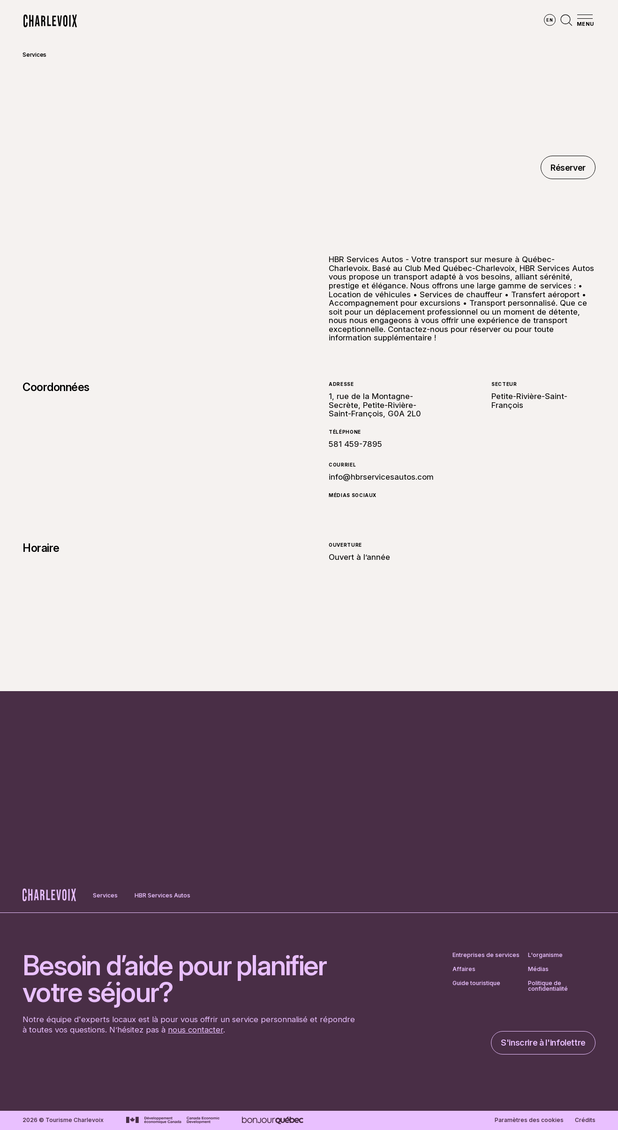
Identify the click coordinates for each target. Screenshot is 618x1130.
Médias (538, 969)
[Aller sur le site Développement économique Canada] (172, 1120)
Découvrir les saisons (278, 21)
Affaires (463, 969)
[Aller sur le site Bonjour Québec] (272, 1120)
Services (34, 55)
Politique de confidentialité (548, 986)
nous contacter (195, 1029)
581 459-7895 (355, 444)
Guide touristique (476, 983)
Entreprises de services (486, 955)
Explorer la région (190, 21)
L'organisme (545, 955)
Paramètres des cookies (529, 1120)
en (549, 20)
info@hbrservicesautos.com (381, 477)
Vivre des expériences (370, 21)
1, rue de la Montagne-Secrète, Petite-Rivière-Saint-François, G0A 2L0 (375, 405)
